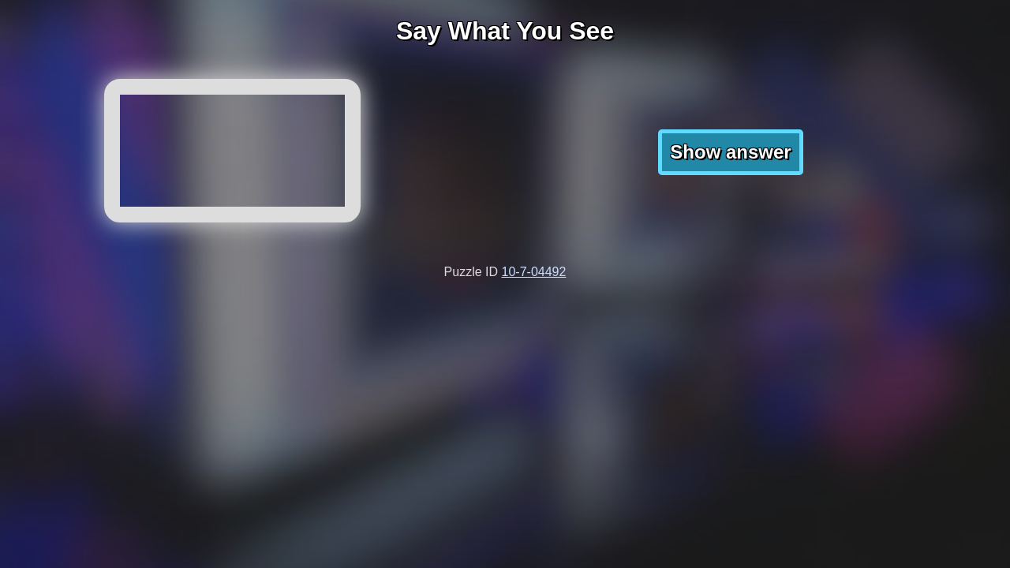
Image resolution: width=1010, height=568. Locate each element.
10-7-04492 (534, 271)
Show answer (730, 152)
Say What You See (505, 31)
